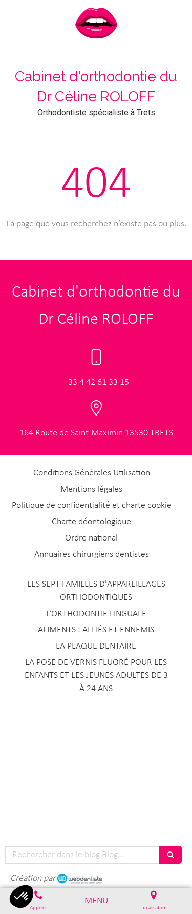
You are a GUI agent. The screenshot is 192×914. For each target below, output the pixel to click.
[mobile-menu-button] (96, 901)
